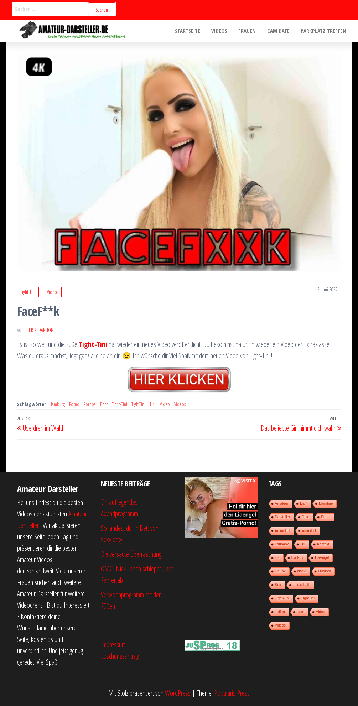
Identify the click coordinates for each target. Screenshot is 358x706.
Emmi (325, 517)
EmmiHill (309, 531)
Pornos (89, 404)
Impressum (113, 644)
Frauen (248, 30)
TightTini (138, 404)
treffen (280, 612)
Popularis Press (232, 693)
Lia (277, 558)
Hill (302, 544)
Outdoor (324, 571)
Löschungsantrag (120, 656)
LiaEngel (322, 558)
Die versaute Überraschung (131, 554)
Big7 (303, 503)
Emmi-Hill (282, 531)
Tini (153, 404)
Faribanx (282, 544)
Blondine (326, 503)
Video (165, 404)
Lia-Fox (297, 558)
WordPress (178, 693)
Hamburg (57, 404)
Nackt (302, 571)
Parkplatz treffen (324, 30)
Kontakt (323, 544)
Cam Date (279, 30)
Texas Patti (301, 585)
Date (305, 517)
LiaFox (280, 571)
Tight (104, 404)
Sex (278, 585)
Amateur (282, 503)
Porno (74, 404)
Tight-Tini (28, 292)
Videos (221, 30)
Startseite (189, 30)
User (300, 612)
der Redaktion (40, 330)
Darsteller (282, 517)
